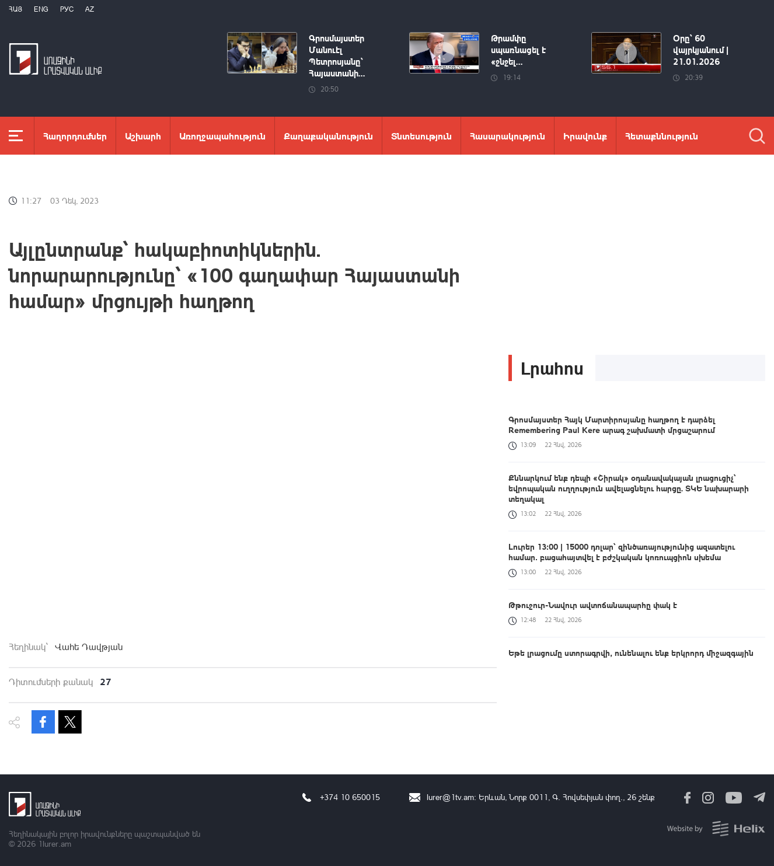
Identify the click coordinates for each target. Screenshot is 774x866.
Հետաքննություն (661, 136)
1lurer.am (54, 843)
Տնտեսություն (421, 136)
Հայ (15, 9)
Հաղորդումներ (75, 136)
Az (89, 9)
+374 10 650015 (350, 797)
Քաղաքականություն (328, 136)
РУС (67, 9)
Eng (41, 9)
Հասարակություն (507, 136)
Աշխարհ (143, 136)
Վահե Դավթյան (89, 646)
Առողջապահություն (222, 136)
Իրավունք (585, 136)
